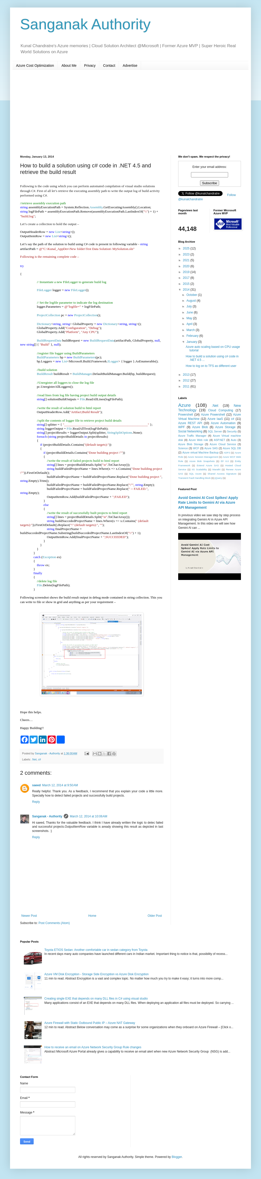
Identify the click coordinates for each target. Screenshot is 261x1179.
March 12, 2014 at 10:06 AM (88, 816)
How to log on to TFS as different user (211, 366)
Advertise (130, 65)
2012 (186, 380)
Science (183, 448)
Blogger (177, 1157)
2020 (186, 266)
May (189, 318)
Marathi (216, 469)
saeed (36, 785)
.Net (34, 759)
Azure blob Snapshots (202, 461)
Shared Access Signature (222, 473)
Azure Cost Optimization (35, 65)
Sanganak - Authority (47, 816)
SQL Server (215, 431)
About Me (69, 65)
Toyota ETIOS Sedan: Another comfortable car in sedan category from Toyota (96, 950)
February (192, 336)
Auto (233, 439)
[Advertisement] (130, 112)
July (189, 306)
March (191, 330)
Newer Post (29, 916)
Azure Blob (200, 427)
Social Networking (190, 431)
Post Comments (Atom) (54, 923)
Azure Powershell (213, 414)
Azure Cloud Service (223, 444)
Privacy (90, 65)
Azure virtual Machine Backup (200, 452)
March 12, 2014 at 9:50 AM (60, 785)
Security (232, 431)
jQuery (218, 478)
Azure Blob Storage (190, 444)
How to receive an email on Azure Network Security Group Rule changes (92, 1047)
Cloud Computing (220, 410)
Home (92, 916)
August (191, 300)
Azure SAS (211, 448)
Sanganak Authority (85, 24)
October (192, 295)
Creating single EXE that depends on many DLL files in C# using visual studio (96, 998)
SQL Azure (195, 473)
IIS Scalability (199, 469)
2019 (186, 272)
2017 (186, 278)
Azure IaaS (215, 419)
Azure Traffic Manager (192, 435)
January (192, 342)
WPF (181, 427)
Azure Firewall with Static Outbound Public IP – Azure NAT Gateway (89, 1023)
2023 (186, 254)
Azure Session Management (203, 456)
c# (39, 759)
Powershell (185, 414)
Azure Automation (223, 423)
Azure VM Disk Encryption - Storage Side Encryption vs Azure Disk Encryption (96, 974)
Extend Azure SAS (208, 465)
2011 (186, 386)
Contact (109, 65)
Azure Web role (198, 439)
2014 (186, 289)
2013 (186, 374)
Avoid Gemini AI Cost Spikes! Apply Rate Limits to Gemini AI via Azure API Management (208, 502)
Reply (36, 802)
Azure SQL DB (232, 448)
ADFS (227, 452)
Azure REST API (190, 423)
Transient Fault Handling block (194, 478)
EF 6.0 (225, 461)
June (190, 312)
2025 (186, 248)
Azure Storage (225, 427)
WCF (196, 448)
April (189, 324)
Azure (184, 405)
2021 (186, 260)
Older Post (155, 916)
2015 (186, 284)
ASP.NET (219, 439)
